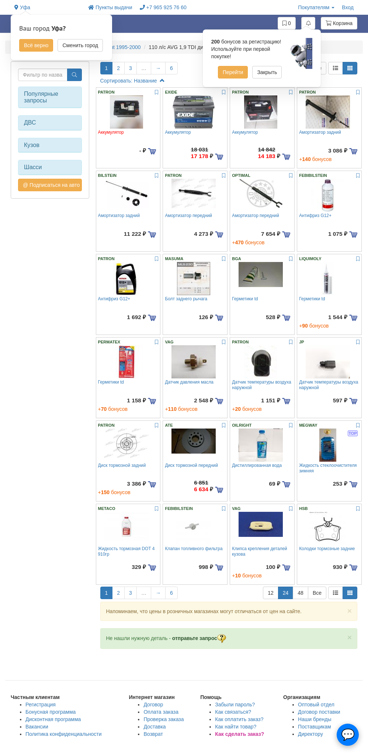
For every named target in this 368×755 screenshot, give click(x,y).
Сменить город (80, 45)
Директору (310, 734)
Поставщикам (314, 727)
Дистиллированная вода (257, 465)
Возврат (153, 734)
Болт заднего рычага (186, 298)
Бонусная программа (50, 712)
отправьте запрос (199, 638)
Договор (153, 704)
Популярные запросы (41, 97)
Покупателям (316, 7)
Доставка (154, 727)
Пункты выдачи (110, 7)
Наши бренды (314, 719)
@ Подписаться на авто (51, 185)
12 (271, 593)
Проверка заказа (163, 719)
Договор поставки (319, 712)
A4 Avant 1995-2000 (117, 47)
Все (317, 593)
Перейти (233, 72)
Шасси (33, 167)
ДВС (30, 122)
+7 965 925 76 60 (163, 7)
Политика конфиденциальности (63, 734)
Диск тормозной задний (122, 465)
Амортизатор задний (320, 132)
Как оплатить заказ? (239, 719)
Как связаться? (233, 712)
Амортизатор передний (188, 215)
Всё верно (36, 45)
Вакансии (36, 727)
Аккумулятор (178, 132)
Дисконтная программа (53, 719)
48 (300, 593)
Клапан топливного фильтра (193, 548)
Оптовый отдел (316, 704)
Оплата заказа (160, 712)
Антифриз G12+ (315, 215)
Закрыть (267, 72)
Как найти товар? (235, 727)
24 (286, 593)
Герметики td (245, 298)
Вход (348, 7)
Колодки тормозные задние (327, 548)
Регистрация (40, 704)
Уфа (22, 7)
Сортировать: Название (132, 81)
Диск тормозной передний (191, 465)
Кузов (31, 145)
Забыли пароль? (235, 704)
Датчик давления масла (189, 382)
